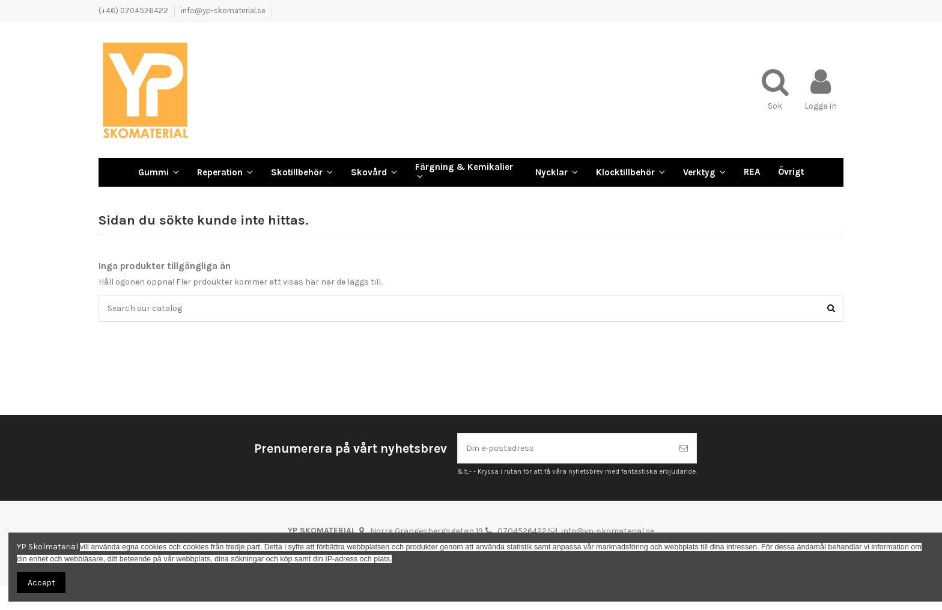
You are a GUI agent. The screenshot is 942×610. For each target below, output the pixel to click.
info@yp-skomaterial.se (223, 10)
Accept (41, 583)
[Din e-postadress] (564, 448)
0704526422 (522, 531)
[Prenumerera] (683, 448)
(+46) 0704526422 (134, 10)
